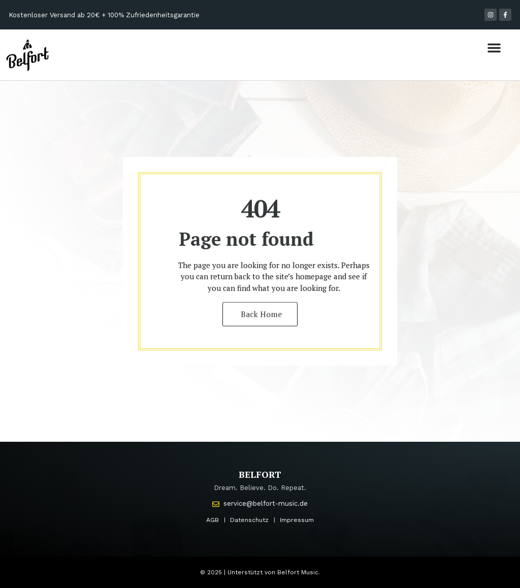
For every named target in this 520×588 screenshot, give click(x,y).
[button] (494, 47)
